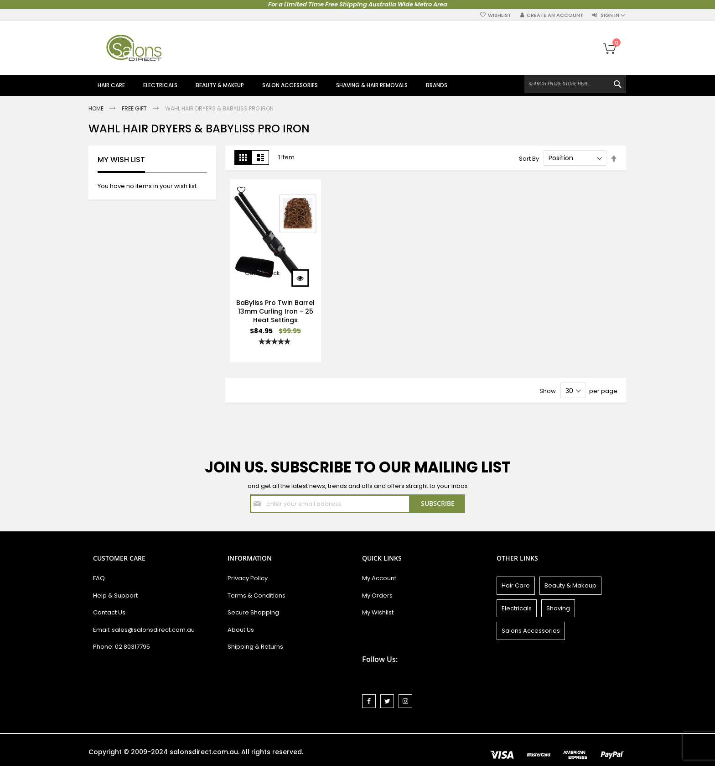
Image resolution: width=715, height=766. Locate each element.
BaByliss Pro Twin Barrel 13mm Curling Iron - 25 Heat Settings (275, 311)
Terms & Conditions (256, 595)
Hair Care (516, 585)
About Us (241, 629)
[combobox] (575, 84)
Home (96, 108)
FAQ (99, 578)
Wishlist (499, 15)
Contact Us (109, 612)
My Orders (377, 595)
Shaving (558, 608)
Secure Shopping (253, 612)
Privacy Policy (248, 578)
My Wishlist (378, 612)
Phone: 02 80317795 (121, 646)
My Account (379, 578)
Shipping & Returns (255, 646)
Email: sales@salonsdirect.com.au (144, 629)
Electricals (517, 608)
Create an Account (555, 15)
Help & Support (115, 595)
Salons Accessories (531, 630)
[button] (241, 191)
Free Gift (135, 108)
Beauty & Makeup (570, 585)
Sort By (529, 158)
